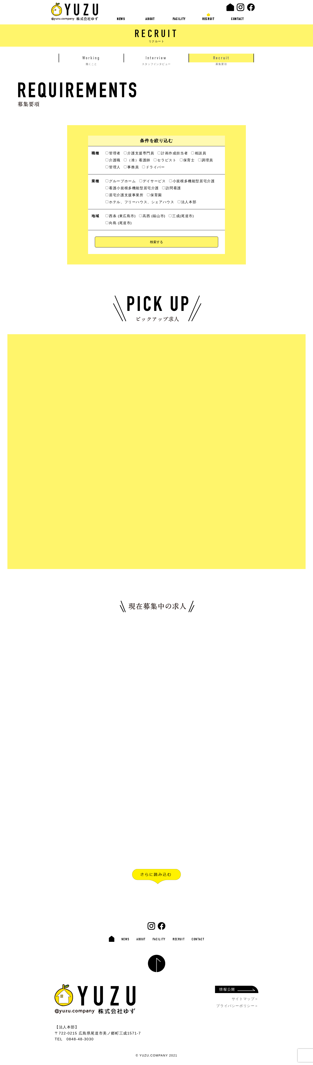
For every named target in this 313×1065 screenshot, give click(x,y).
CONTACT (237, 19)
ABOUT (150, 19)
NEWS (121, 19)
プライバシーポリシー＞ (237, 1006)
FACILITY (179, 19)
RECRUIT (208, 19)
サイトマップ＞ (245, 999)
